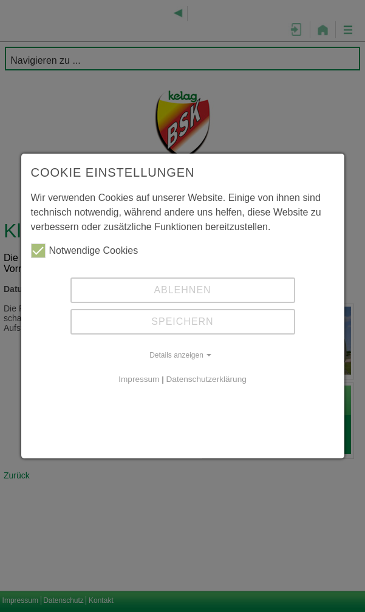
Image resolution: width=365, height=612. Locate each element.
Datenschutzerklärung (206, 379)
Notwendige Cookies (84, 250)
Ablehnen (182, 290)
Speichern (182, 321)
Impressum (138, 379)
